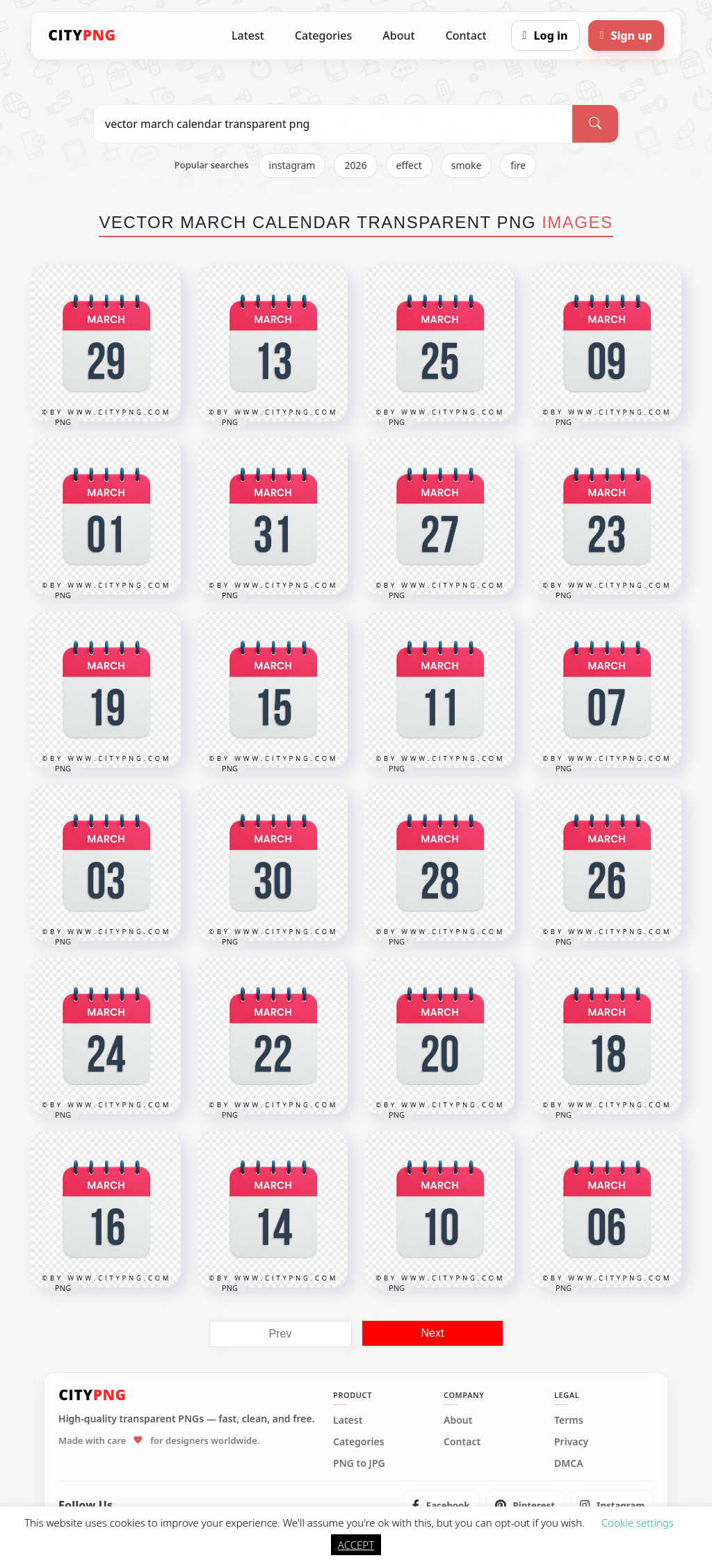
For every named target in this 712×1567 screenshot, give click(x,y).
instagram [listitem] (292, 165)
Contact (466, 35)
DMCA (568, 1463)
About (398, 35)
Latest (248, 35)
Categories (323, 35)
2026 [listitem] (355, 165)
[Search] (595, 124)
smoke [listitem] (466, 165)
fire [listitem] (518, 165)
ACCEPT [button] (356, 1545)
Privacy (571, 1442)
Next (432, 1333)
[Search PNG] (333, 124)
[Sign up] (626, 35)
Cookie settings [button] (637, 1522)
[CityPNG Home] (82, 35)
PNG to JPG (359, 1463)
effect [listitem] (409, 165)
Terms (568, 1420)
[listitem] (441, 1505)
